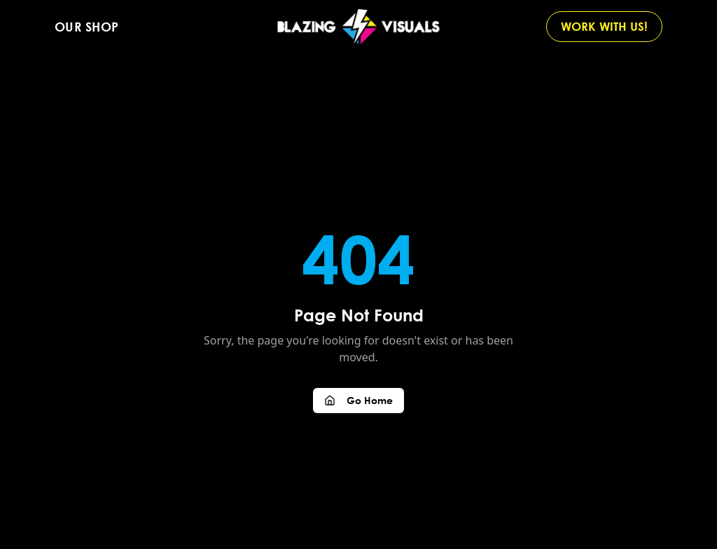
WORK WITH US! (604, 26)
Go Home (358, 400)
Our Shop (87, 26)
